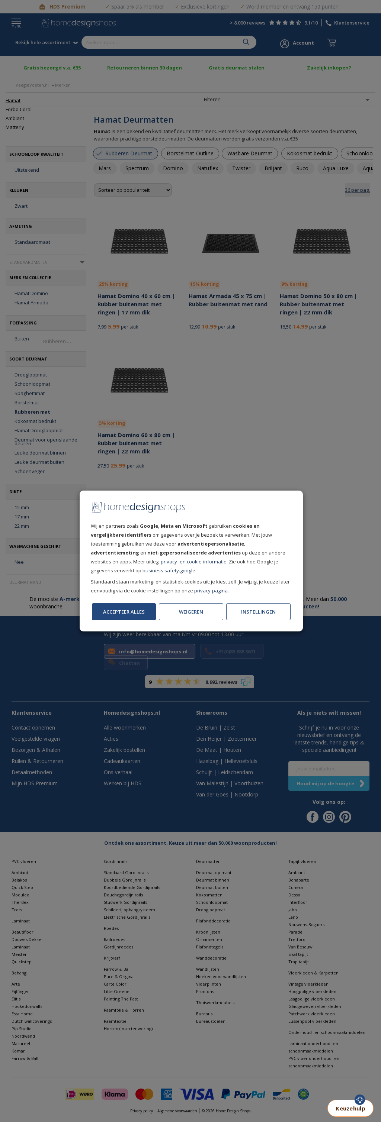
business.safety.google (169, 570)
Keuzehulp (350, 1108)
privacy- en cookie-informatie (194, 561)
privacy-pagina (211, 590)
